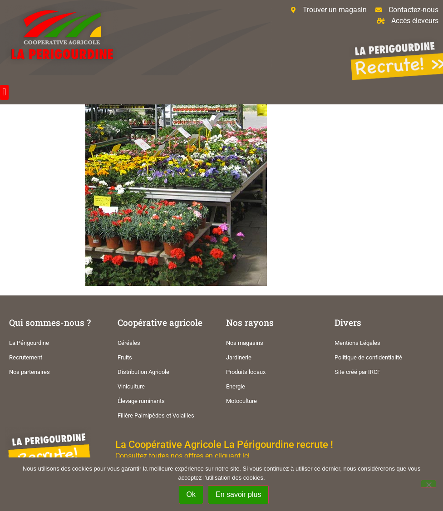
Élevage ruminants (141, 401)
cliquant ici (232, 456)
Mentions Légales (357, 342)
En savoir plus (238, 494)
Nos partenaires (29, 372)
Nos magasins (244, 342)
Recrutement (25, 357)
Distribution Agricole (143, 372)
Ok (191, 494)
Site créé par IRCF (357, 372)
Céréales (129, 342)
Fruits (125, 357)
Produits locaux (246, 372)
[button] (4, 92)
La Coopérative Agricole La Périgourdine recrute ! (224, 444)
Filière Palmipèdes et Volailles (156, 415)
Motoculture (241, 401)
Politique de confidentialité (368, 357)
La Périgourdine (29, 342)
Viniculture (131, 386)
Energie (235, 386)
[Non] (428, 484)
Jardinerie (238, 357)
